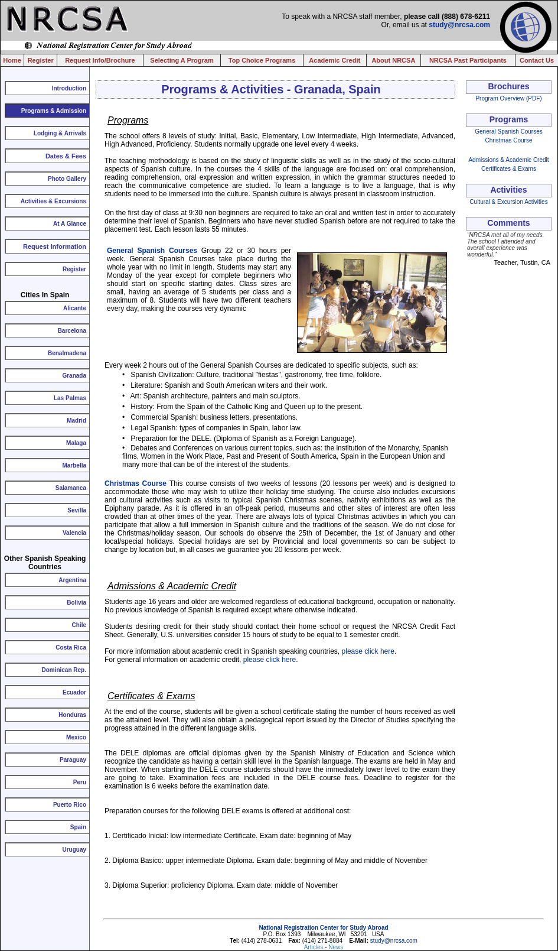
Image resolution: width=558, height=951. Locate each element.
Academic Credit (334, 60)
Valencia (74, 533)
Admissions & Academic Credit (508, 160)
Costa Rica (71, 647)
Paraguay (73, 760)
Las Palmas (70, 398)
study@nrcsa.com (459, 25)
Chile (79, 625)
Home (12, 60)
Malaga (76, 443)
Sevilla (76, 510)
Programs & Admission (53, 111)
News (335, 947)
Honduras (72, 715)
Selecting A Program (181, 60)
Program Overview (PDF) (508, 98)
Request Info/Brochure (100, 60)
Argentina (72, 580)
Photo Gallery (67, 179)
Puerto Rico (69, 804)
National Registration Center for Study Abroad (323, 927)
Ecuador (74, 692)
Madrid (76, 420)
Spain (78, 827)
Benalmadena (67, 353)
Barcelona (72, 330)
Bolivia (76, 602)
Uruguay (74, 849)
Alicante (74, 308)
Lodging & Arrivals (60, 133)
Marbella (74, 465)
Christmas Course (136, 483)
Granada (74, 375)
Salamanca (71, 488)
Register (41, 60)
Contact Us (537, 60)
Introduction (69, 88)
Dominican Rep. (63, 670)
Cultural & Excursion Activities (508, 202)
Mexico (76, 737)
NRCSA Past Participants (468, 60)
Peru (79, 782)
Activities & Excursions (53, 201)
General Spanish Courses (152, 250)
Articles (314, 947)
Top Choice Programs (262, 60)
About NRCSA (393, 60)
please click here (368, 651)
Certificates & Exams (508, 168)
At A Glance (69, 223)
